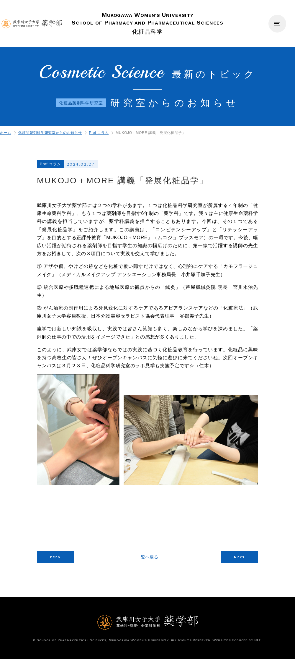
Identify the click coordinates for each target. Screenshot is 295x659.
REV (55, 557)
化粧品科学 (147, 23)
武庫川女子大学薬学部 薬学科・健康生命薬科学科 (31, 23)
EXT (239, 557)
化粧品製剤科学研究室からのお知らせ (50, 133)
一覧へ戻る (147, 557)
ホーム (5, 133)
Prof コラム (99, 133)
